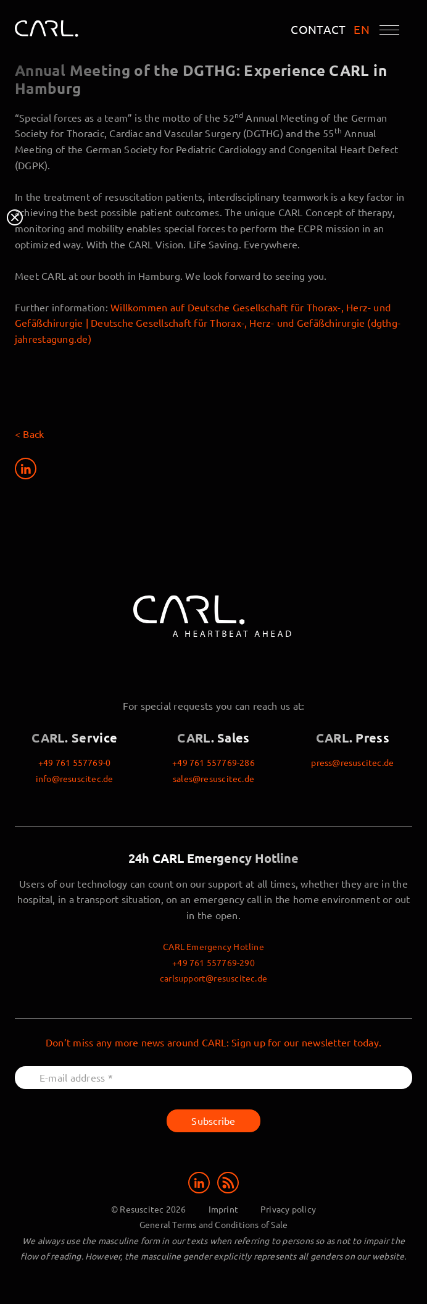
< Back (29, 433)
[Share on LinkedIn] (25, 468)
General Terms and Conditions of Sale (213, 1224)
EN (362, 29)
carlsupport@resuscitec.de (213, 977)
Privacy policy (288, 1208)
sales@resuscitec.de (213, 778)
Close (15, 217)
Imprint (223, 1208)
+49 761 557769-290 (213, 962)
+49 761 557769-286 (213, 762)
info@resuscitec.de (75, 778)
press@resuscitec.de (352, 762)
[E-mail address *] (213, 1077)
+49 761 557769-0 (74, 762)
